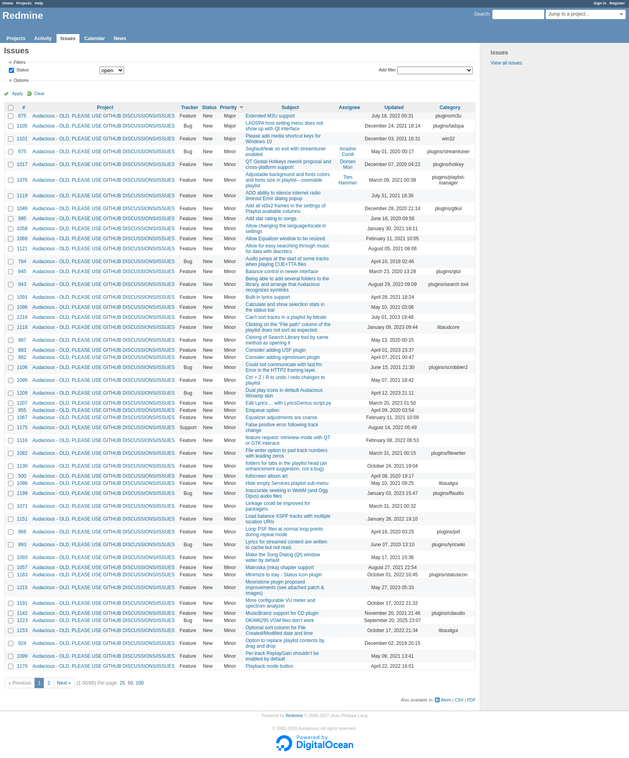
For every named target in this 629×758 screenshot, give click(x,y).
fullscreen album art (267, 476)
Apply (17, 93)
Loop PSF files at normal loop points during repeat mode (284, 531)
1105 (22, 126)
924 (22, 643)
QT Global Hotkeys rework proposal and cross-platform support (288, 164)
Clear (39, 93)
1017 (22, 164)
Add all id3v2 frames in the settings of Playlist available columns (285, 208)
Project (105, 107)
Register (617, 3)
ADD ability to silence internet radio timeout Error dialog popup (283, 195)
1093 (22, 557)
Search (481, 14)
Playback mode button (269, 666)
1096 (22, 307)
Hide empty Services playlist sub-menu (287, 483)
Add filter (387, 69)
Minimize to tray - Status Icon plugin (284, 575)
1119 (22, 196)
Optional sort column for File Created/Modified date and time (279, 630)
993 (22, 544)
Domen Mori (348, 164)
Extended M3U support (270, 116)
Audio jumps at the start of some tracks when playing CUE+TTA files (287, 261)
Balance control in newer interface (282, 271)
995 (22, 218)
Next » (64, 683)
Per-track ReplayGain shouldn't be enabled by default (282, 656)
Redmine (294, 715)
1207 (22, 403)
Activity (42, 38)
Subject (290, 107)
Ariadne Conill (347, 151)
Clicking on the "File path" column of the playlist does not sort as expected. (288, 327)
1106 (22, 367)
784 (22, 261)
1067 (22, 417)
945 (22, 271)
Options (21, 80)
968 (22, 532)
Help (39, 3)
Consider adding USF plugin (276, 350)
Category (450, 107)
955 (22, 410)
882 (22, 357)
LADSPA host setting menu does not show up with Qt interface (284, 126)
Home (7, 3)
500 (22, 476)
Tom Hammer (348, 180)
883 (22, 350)
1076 (22, 180)
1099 (22, 656)
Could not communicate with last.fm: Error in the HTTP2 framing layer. (284, 367)
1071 (22, 506)
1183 (22, 575)
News (120, 38)
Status (22, 70)
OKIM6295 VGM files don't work (280, 620)
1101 (22, 139)
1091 (22, 297)
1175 (22, 427)
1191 (22, 603)
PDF (471, 699)
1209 (22, 393)
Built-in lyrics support (268, 297)
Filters (19, 62)
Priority (228, 107)
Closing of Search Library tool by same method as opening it (287, 340)
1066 (22, 238)
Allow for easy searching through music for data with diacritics (287, 248)
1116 (22, 440)
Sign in (600, 3)
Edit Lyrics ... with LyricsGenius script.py (288, 403)
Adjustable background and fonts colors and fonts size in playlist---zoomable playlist (288, 180)
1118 (22, 327)
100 (140, 683)
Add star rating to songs (271, 218)
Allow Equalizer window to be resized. (286, 238)
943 (22, 284)
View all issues (506, 63)
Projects (24, 3)
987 (22, 340)
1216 (22, 317)
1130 (22, 466)
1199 (22, 493)
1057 (22, 567)
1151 (22, 519)
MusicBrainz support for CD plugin (282, 613)
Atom (446, 699)
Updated (394, 107)
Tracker (189, 107)
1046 (22, 208)
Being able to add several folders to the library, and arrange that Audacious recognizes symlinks (287, 284)
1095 (22, 380)
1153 (22, 630)
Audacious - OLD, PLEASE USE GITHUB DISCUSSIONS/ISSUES (103, 116)
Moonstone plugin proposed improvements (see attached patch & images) (285, 587)
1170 (22, 666)
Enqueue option (262, 410)
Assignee (349, 107)
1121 (22, 248)
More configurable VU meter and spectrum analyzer (280, 603)
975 (22, 151)
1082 (22, 453)
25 (122, 683)
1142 (22, 613)
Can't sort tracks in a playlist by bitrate (286, 317)
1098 (22, 483)
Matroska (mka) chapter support (280, 567)
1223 (22, 620)
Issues (68, 38)
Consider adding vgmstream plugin (283, 357)
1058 (22, 228)
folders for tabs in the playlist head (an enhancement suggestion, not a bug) (286, 466)
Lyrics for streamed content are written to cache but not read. (286, 544)
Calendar (94, 38)
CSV (459, 699)
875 (22, 116)
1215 (22, 587)
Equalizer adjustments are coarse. (282, 417)
